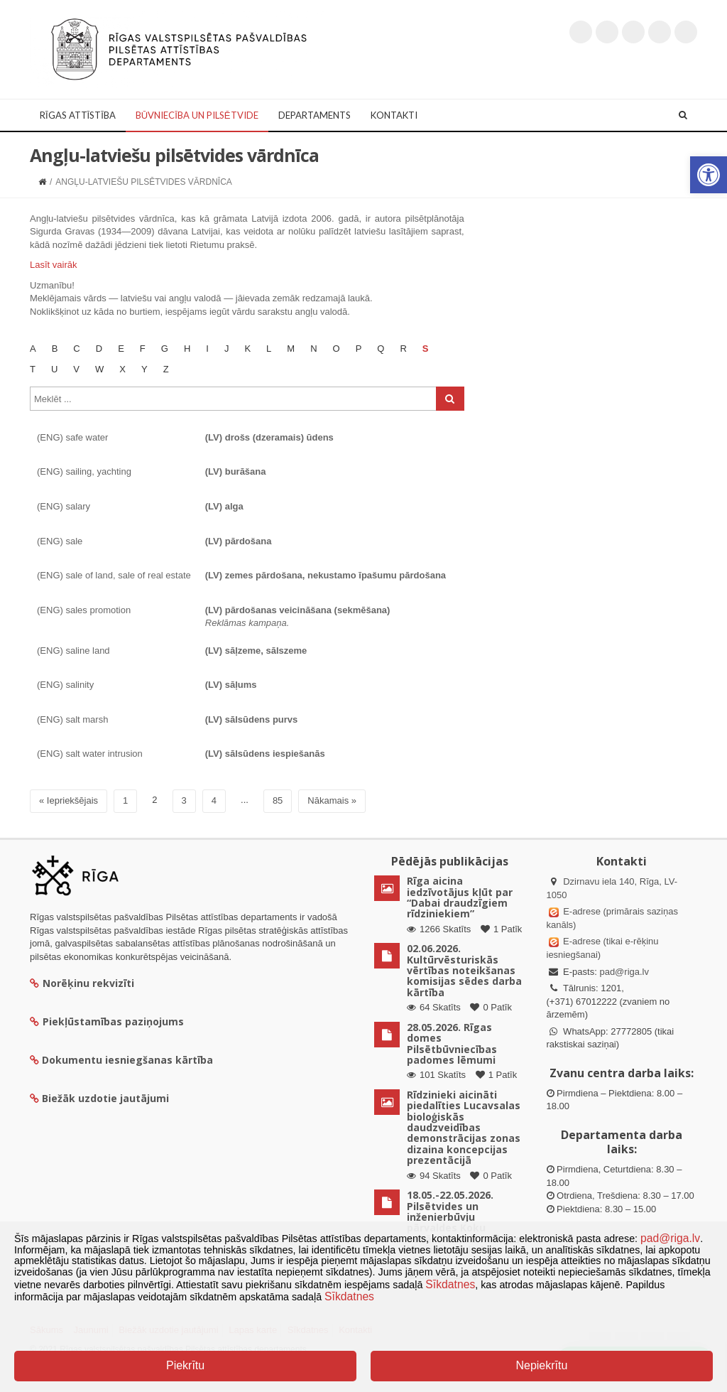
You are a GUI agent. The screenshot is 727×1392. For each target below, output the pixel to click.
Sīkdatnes (450, 1284)
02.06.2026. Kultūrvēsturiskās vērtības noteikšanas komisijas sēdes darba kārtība (464, 970)
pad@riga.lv (624, 971)
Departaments (314, 115)
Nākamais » (331, 800)
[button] (708, 174)
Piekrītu (185, 1365)
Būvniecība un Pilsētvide (197, 115)
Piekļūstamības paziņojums (107, 1021)
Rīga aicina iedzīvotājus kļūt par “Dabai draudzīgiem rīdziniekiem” (460, 897)
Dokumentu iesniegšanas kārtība (127, 1060)
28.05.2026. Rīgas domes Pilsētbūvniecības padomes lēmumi (452, 1043)
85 (278, 800)
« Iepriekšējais (68, 800)
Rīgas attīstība (78, 115)
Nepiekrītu (541, 1365)
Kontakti (394, 115)
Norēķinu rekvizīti (82, 983)
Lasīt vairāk (53, 264)
